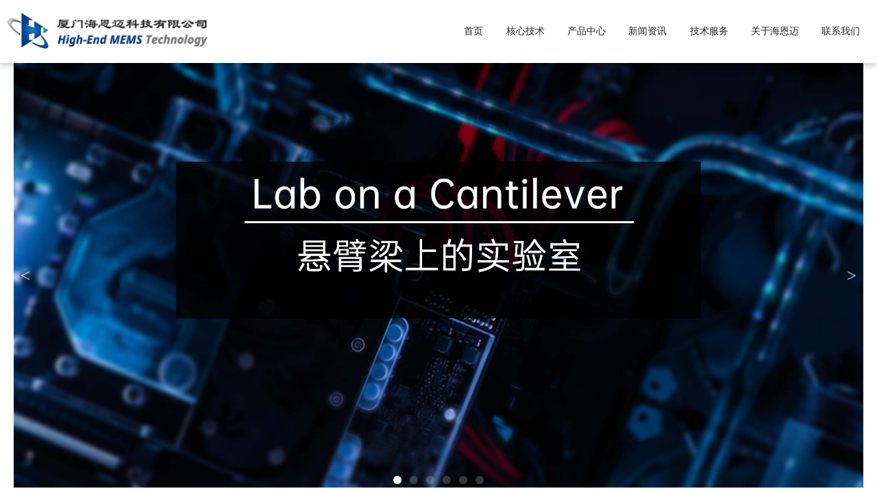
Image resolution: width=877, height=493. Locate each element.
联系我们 (841, 31)
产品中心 (586, 31)
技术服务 (709, 31)
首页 (473, 31)
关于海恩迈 (775, 31)
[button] (397, 480)
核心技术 (525, 31)
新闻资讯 (647, 31)
